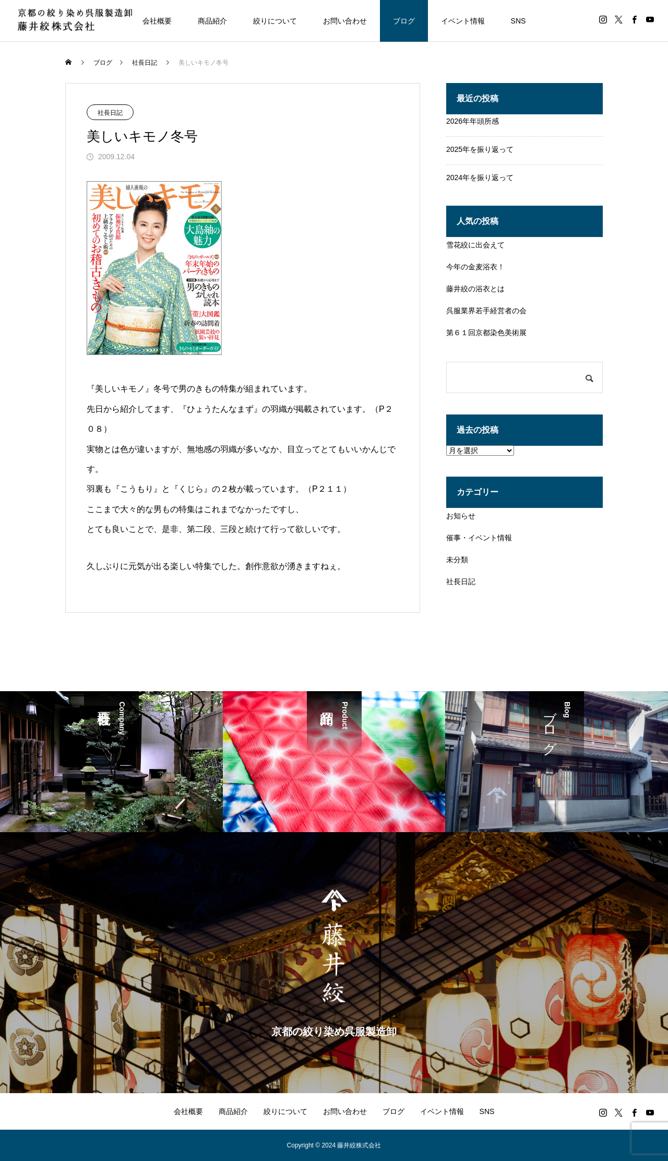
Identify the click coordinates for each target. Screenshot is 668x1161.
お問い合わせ (345, 21)
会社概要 (157, 21)
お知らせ (460, 516)
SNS (518, 21)
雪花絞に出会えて (475, 245)
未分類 (457, 559)
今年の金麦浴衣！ (475, 267)
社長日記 (110, 112)
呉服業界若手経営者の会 (486, 310)
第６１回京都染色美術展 (486, 332)
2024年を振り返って (480, 177)
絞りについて (275, 21)
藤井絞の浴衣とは (475, 289)
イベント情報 (463, 21)
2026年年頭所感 (472, 121)
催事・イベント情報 (479, 538)
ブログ (404, 21)
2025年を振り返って (480, 149)
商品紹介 (212, 21)
